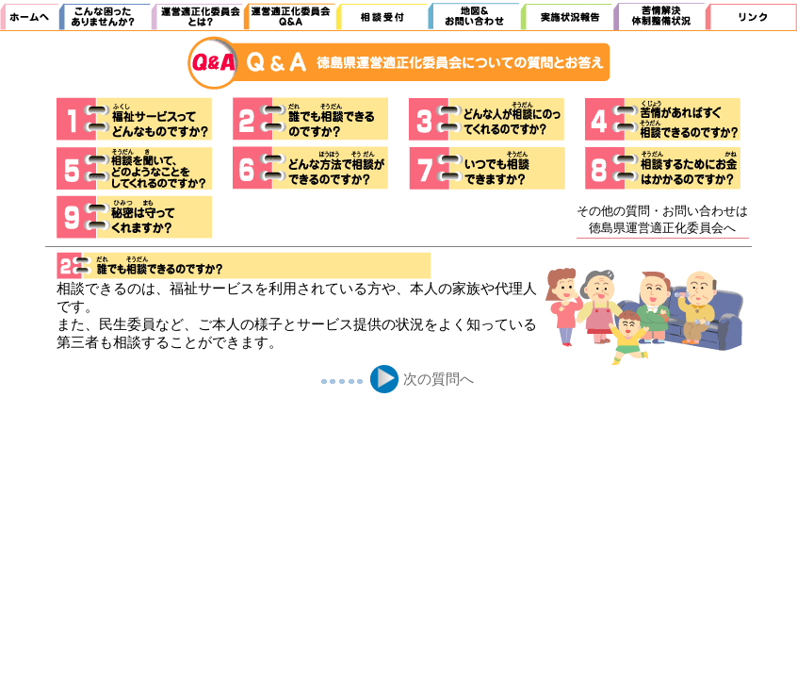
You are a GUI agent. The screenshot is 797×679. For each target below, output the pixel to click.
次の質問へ (438, 379)
